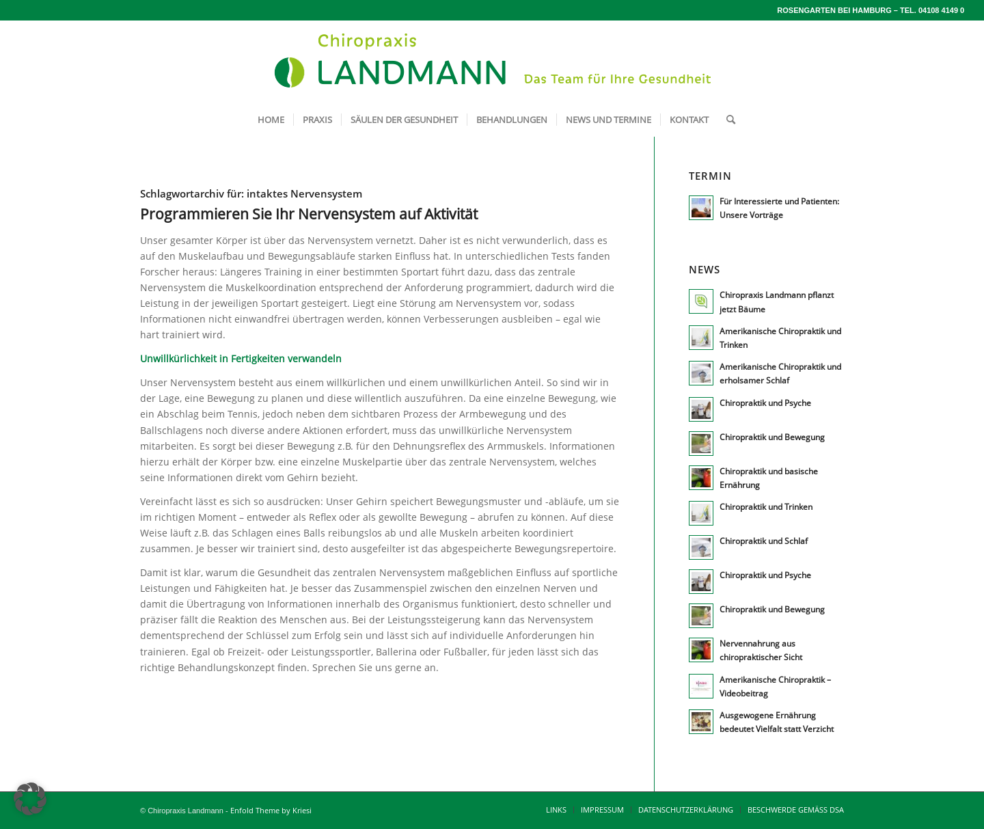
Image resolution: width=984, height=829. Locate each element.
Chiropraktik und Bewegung (772, 436)
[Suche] (726, 120)
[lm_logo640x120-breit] (492, 62)
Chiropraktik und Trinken (766, 506)
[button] (30, 799)
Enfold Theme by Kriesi (271, 810)
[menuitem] (271, 120)
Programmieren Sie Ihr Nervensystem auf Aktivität (309, 213)
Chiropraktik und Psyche (765, 402)
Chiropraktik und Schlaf (764, 540)
